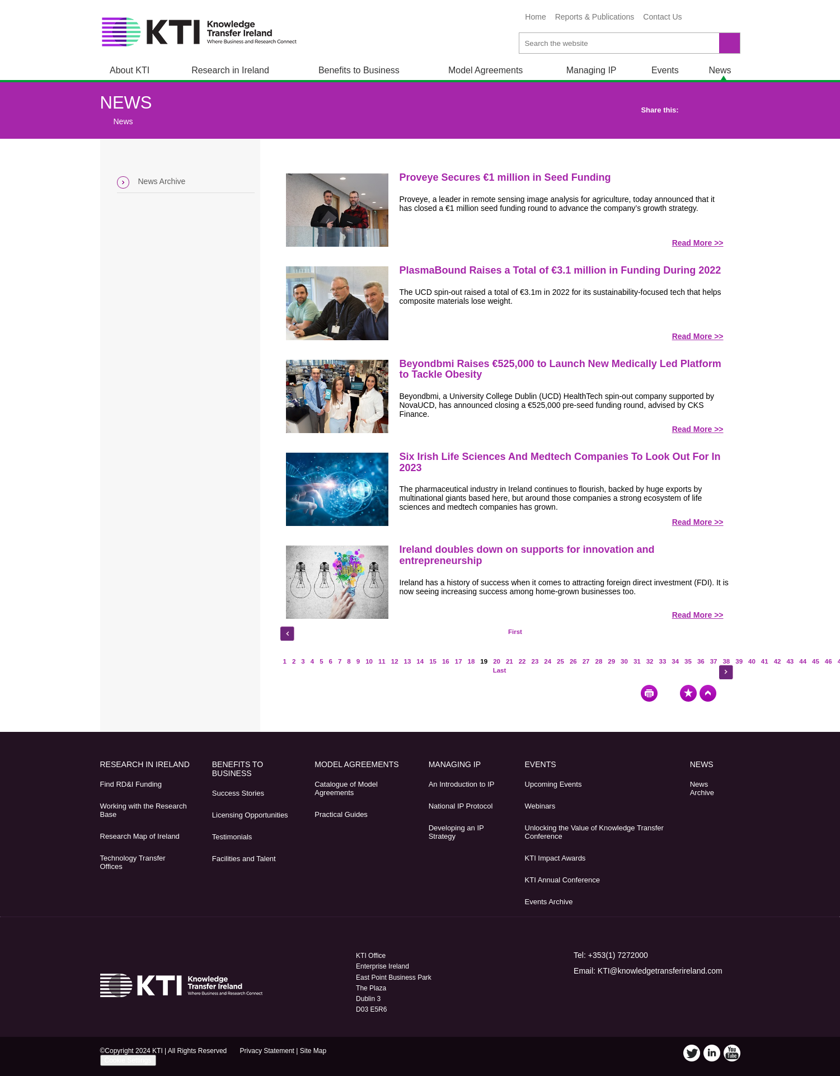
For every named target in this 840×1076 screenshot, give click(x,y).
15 (433, 661)
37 (713, 661)
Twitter (697, 18)
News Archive (162, 181)
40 (751, 661)
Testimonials (232, 837)
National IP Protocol (461, 806)
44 (802, 661)
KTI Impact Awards (555, 858)
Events (665, 70)
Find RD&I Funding (131, 784)
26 (573, 661)
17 (458, 661)
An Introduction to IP (462, 784)
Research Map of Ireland (140, 836)
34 (675, 661)
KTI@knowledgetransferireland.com (660, 970)
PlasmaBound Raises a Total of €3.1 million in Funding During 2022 (560, 270)
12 (394, 661)
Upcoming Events (553, 784)
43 (790, 661)
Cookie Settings (128, 1060)
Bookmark (688, 693)
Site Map (313, 1051)
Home (535, 16)
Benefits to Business (359, 70)
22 (522, 661)
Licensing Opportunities (250, 815)
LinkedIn (713, 18)
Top (708, 693)
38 (726, 661)
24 (547, 661)
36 (701, 661)
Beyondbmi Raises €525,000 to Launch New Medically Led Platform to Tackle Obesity (560, 369)
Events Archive (549, 902)
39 (739, 661)
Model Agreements (485, 70)
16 (445, 661)
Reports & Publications (595, 16)
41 (764, 661)
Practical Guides (341, 814)
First (515, 631)
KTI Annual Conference (562, 880)
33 (662, 661)
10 (369, 661)
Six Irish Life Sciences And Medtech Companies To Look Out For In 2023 (560, 462)
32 (650, 661)
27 (586, 661)
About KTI (129, 70)
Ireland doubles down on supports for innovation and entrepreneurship (527, 555)
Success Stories (238, 793)
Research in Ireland (230, 70)
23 (535, 661)
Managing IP (591, 70)
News (719, 70)
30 (624, 661)
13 (407, 661)
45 (815, 661)
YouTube (728, 18)
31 (637, 661)
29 (611, 661)
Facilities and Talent (244, 858)
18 (471, 661)
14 (420, 661)
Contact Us (662, 16)
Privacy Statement (267, 1051)
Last (499, 670)
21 (509, 661)
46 (828, 661)
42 (777, 661)
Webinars (540, 806)
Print (649, 693)
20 (496, 661)
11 (382, 661)
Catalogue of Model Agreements (346, 788)
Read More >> (698, 242)
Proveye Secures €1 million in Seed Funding (505, 177)
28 (599, 661)
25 (560, 661)
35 (688, 661)
